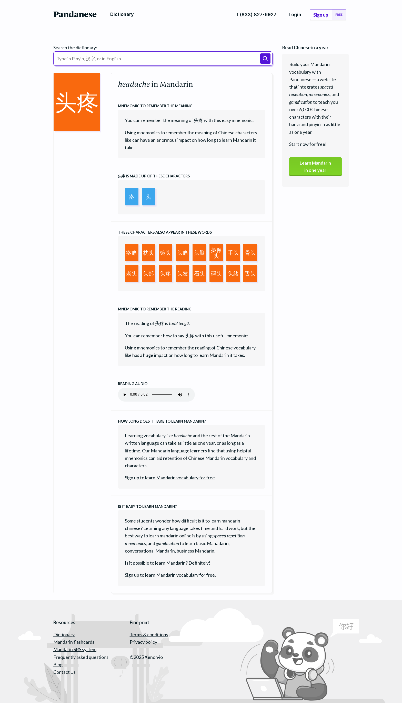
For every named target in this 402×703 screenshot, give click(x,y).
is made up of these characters (154, 176)
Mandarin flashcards (73, 642)
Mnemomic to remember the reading (155, 309)
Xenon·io (154, 657)
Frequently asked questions (80, 657)
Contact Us (64, 672)
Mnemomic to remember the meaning (155, 106)
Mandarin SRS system (74, 649)
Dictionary (64, 634)
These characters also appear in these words (165, 232)
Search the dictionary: (75, 47)
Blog (58, 664)
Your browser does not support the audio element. (156, 395)
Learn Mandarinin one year (315, 167)
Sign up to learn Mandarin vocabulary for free (170, 477)
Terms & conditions (149, 634)
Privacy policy (143, 642)
